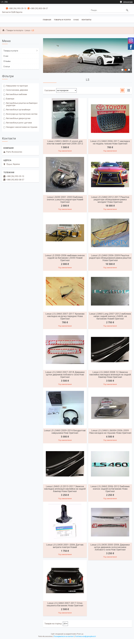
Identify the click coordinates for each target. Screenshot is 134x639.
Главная (47, 20)
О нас (76, 20)
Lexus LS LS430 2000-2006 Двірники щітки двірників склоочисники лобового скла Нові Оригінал (110, 547)
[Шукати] (127, 10)
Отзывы (7, 61)
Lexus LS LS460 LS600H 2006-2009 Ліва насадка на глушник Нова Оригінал (110, 431)
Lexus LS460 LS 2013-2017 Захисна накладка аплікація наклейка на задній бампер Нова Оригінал (65, 488)
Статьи (6, 66)
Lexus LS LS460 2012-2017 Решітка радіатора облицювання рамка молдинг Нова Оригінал (110, 199)
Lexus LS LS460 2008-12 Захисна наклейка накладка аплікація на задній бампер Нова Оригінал (110, 374)
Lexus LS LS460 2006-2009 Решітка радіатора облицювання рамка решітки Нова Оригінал (110, 257)
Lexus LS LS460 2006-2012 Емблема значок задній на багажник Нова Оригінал (110, 488)
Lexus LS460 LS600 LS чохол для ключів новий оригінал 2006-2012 (65, 142)
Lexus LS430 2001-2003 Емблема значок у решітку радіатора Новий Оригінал (65, 199)
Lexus (27, 30)
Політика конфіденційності (85, 636)
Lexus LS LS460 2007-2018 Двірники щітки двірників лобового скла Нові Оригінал (65, 374)
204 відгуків (128, 2)
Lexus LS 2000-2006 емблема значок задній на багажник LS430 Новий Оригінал (65, 257)
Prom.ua (80, 634)
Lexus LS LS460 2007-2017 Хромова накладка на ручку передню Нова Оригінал (65, 316)
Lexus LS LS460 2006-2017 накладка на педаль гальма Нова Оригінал (110, 142)
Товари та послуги (14, 30)
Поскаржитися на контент (64, 636)
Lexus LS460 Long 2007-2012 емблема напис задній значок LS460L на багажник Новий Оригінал (110, 316)
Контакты (86, 20)
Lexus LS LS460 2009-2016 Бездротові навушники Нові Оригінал (65, 431)
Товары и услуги (62, 20)
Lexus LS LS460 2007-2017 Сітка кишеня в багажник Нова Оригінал (65, 604)
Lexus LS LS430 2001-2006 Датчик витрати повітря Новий (65, 545)
